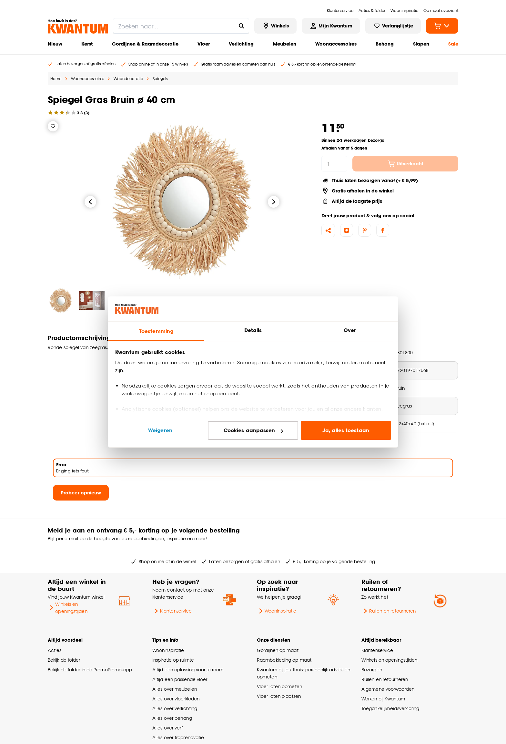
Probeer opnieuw (81, 492)
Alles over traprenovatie (178, 737)
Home (55, 78)
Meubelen (284, 43)
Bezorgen (371, 669)
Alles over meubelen (174, 689)
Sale (453, 43)
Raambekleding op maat (284, 660)
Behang (385, 43)
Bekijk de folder (64, 660)
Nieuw (55, 43)
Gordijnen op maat (278, 650)
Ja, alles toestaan (345, 430)
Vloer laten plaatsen (279, 696)
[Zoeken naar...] (241, 26)
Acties (55, 650)
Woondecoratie (128, 78)
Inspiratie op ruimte (173, 660)
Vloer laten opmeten (279, 686)
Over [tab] (350, 330)
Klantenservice (172, 611)
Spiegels (160, 78)
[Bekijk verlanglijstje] (393, 26)
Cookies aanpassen (253, 430)
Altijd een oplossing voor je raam (187, 669)
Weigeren (160, 430)
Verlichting (241, 43)
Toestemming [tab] (156, 331)
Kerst (87, 43)
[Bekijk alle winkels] (275, 26)
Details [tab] (253, 330)
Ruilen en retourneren (388, 611)
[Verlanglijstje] (53, 126)
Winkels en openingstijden (67, 607)
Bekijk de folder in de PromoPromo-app (90, 669)
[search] (181, 26)
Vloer (203, 43)
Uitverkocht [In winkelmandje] (405, 164)
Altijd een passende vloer (179, 679)
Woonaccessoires (336, 43)
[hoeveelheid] (334, 163)
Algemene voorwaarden (387, 689)
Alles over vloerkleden (175, 698)
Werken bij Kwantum (383, 698)
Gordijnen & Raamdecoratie (145, 43)
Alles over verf (167, 727)
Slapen (421, 43)
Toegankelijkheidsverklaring (390, 708)
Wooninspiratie (276, 611)
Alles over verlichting (174, 708)
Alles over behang (172, 718)
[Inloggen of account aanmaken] (331, 26)
